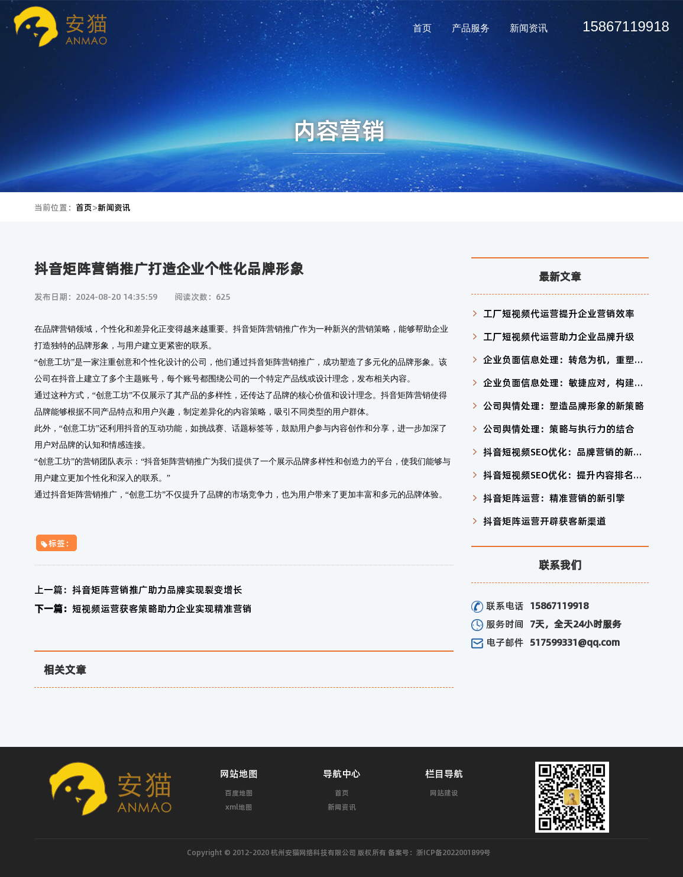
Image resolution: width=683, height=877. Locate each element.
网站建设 (444, 792)
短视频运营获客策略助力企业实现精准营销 (143, 608)
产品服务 (471, 28)
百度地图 (239, 792)
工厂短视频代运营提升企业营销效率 (559, 313)
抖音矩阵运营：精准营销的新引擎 (554, 497)
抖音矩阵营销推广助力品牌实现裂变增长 (138, 589)
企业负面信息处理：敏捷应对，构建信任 (568, 382)
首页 (422, 28)
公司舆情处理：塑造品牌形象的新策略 (563, 405)
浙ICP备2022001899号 (453, 852)
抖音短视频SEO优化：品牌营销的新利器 (567, 451)
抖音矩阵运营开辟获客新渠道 (544, 521)
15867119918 (625, 26)
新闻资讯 (529, 28)
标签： (56, 543)
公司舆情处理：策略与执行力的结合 (559, 428)
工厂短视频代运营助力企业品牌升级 (559, 336)
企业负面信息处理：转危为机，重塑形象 (568, 359)
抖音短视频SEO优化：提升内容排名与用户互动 (582, 474)
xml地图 (239, 806)
